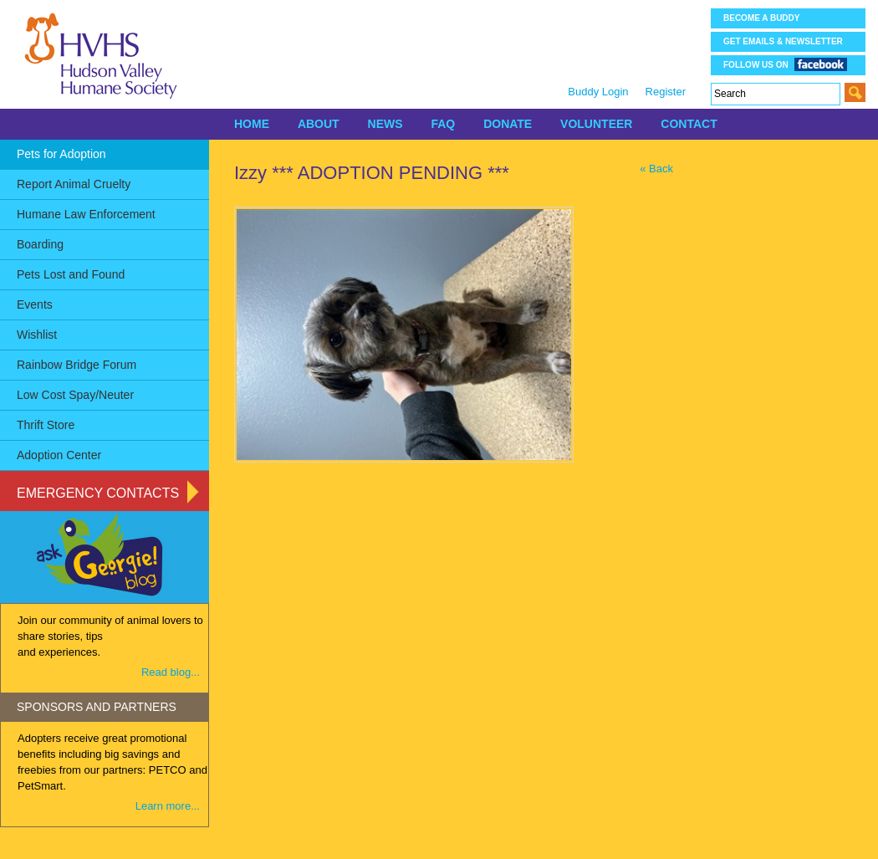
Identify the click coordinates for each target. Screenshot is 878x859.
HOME (251, 123)
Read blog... (170, 672)
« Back (656, 168)
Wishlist (37, 334)
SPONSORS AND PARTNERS (96, 706)
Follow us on (785, 64)
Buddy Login (598, 91)
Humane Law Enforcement (86, 214)
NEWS (385, 123)
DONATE (507, 123)
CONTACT (689, 123)
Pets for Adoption (61, 154)
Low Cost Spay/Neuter (75, 394)
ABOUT (318, 123)
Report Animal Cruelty (73, 184)
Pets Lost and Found (71, 274)
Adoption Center (59, 455)
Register (666, 91)
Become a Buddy (761, 18)
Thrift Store (45, 425)
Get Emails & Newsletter (783, 41)
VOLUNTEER (596, 123)
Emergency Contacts (98, 493)
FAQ (443, 123)
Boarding (40, 244)
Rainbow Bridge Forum (76, 364)
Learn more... (167, 806)
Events (35, 304)
